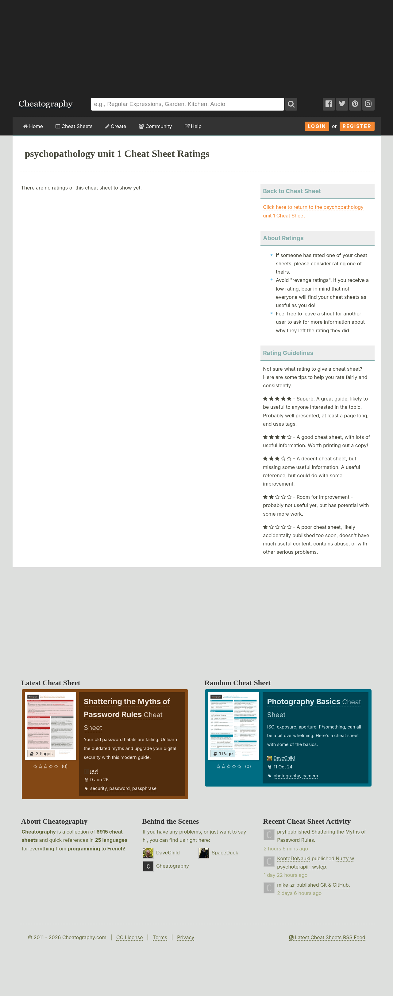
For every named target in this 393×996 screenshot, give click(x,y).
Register (357, 126)
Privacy (185, 937)
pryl (94, 770)
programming (84, 849)
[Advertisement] (196, 46)
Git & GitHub (334, 885)
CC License (129, 937)
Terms (160, 937)
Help (193, 126)
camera (310, 775)
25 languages (111, 840)
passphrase (144, 788)
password (120, 788)
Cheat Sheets (74, 126)
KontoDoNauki (293, 858)
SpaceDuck (225, 853)
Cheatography (39, 832)
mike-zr (286, 885)
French (115, 849)
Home (33, 126)
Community (155, 126)
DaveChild (284, 757)
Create (115, 126)
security (98, 788)
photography (287, 775)
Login (317, 126)
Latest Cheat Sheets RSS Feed (327, 937)
